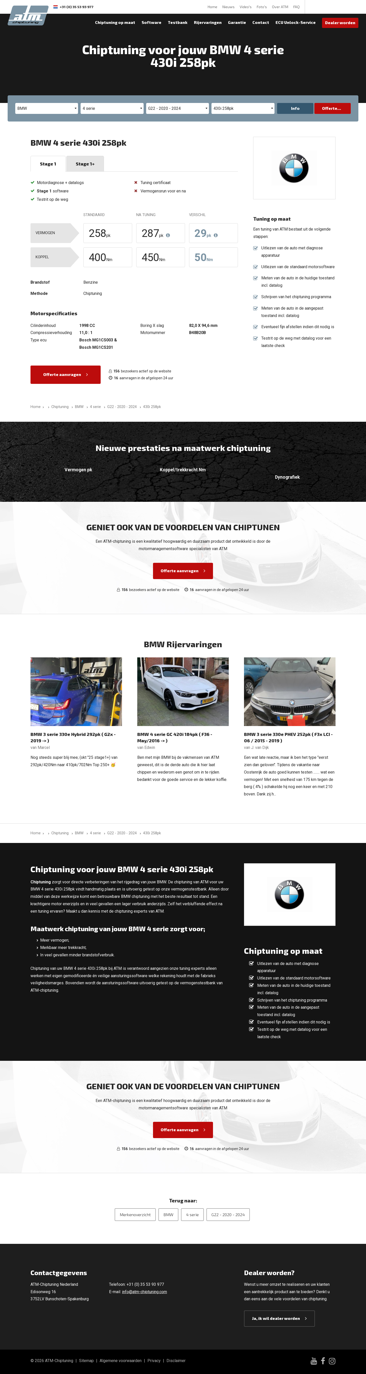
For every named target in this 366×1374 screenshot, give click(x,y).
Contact (260, 22)
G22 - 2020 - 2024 (228, 1214)
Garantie (237, 22)
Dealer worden (340, 22)
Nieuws (228, 7)
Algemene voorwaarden (121, 1360)
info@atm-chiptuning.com (144, 1291)
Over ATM (280, 7)
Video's (246, 7)
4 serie (192, 1214)
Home (212, 7)
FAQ (296, 7)
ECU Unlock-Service (296, 22)
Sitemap (86, 1360)
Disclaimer (176, 1360)
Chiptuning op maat (115, 22)
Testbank (178, 22)
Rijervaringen (208, 22)
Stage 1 (48, 164)
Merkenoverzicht (135, 1214)
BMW (168, 1214)
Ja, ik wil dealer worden (276, 1318)
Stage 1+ (85, 164)
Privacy (154, 1360)
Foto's (262, 7)
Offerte (329, 108)
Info (295, 108)
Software (151, 22)
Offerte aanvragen (62, 374)
